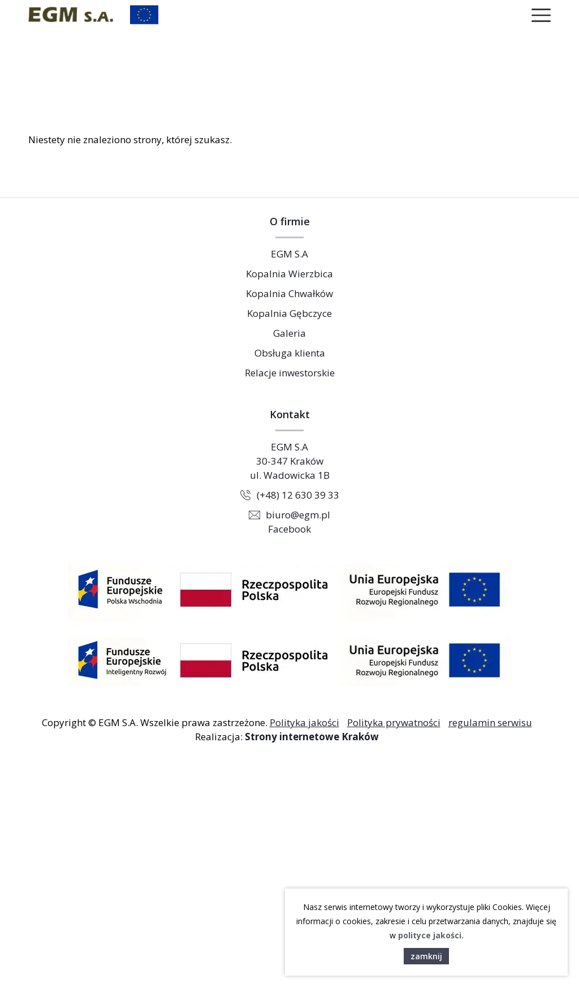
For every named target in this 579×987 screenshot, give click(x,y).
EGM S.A (289, 253)
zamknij (426, 956)
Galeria (289, 333)
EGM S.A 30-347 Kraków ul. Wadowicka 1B (290, 461)
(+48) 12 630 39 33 (298, 494)
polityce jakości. (431, 935)
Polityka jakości (304, 722)
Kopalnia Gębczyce (289, 313)
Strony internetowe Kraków (312, 736)
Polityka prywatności (393, 722)
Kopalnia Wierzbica (289, 273)
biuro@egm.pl (298, 514)
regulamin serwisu (490, 722)
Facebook (289, 528)
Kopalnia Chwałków (289, 293)
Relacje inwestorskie (290, 372)
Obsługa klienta (289, 352)
